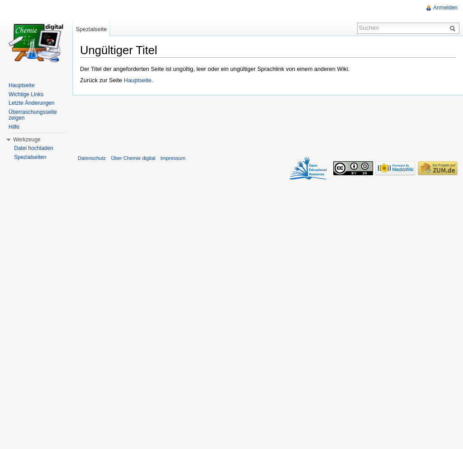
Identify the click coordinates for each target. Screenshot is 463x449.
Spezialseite (91, 29)
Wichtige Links (26, 94)
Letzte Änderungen (31, 103)
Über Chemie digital (133, 158)
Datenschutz (92, 158)
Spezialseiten (30, 157)
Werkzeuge (26, 139)
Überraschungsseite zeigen (33, 115)
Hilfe (14, 127)
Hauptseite (137, 80)
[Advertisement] (267, 123)
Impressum (173, 158)
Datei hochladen (33, 148)
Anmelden (445, 8)
